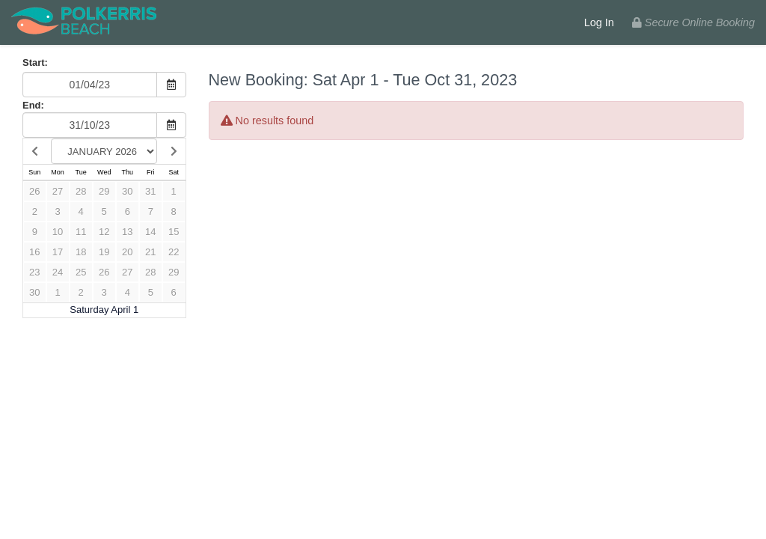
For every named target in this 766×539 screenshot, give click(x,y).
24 (57, 272)
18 (81, 252)
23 (34, 272)
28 (81, 191)
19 (104, 252)
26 (34, 191)
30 (127, 191)
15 (173, 231)
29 (104, 191)
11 (81, 231)
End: (33, 105)
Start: (35, 62)
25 (81, 272)
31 (150, 191)
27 (57, 191)
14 (150, 231)
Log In (599, 22)
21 (150, 252)
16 (34, 252)
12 (104, 231)
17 (57, 252)
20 (127, 252)
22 (173, 252)
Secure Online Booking (693, 22)
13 (127, 231)
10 (57, 231)
